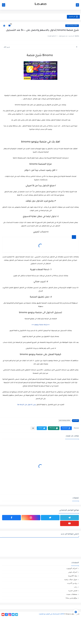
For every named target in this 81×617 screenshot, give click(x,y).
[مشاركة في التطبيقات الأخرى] (33, 428)
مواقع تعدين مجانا (71, 598)
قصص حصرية (72, 590)
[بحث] (3, 5)
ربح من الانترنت (72, 583)
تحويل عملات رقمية (70, 579)
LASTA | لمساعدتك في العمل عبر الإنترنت (51, 614)
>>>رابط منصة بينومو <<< (41, 325)
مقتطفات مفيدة (72, 594)
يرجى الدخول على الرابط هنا (26, 405)
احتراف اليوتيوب (71, 568)
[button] (66, 428)
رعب (75, 587)
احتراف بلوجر (72, 572)
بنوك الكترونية (72, 576)
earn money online (72, 25)
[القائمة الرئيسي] (77, 5)
